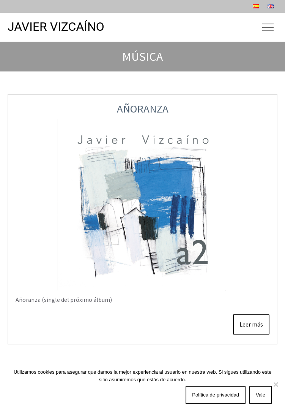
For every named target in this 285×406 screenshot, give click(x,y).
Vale (260, 395)
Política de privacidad (215, 395)
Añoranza (142, 109)
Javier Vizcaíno (56, 26)
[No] (275, 384)
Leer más (251, 324)
